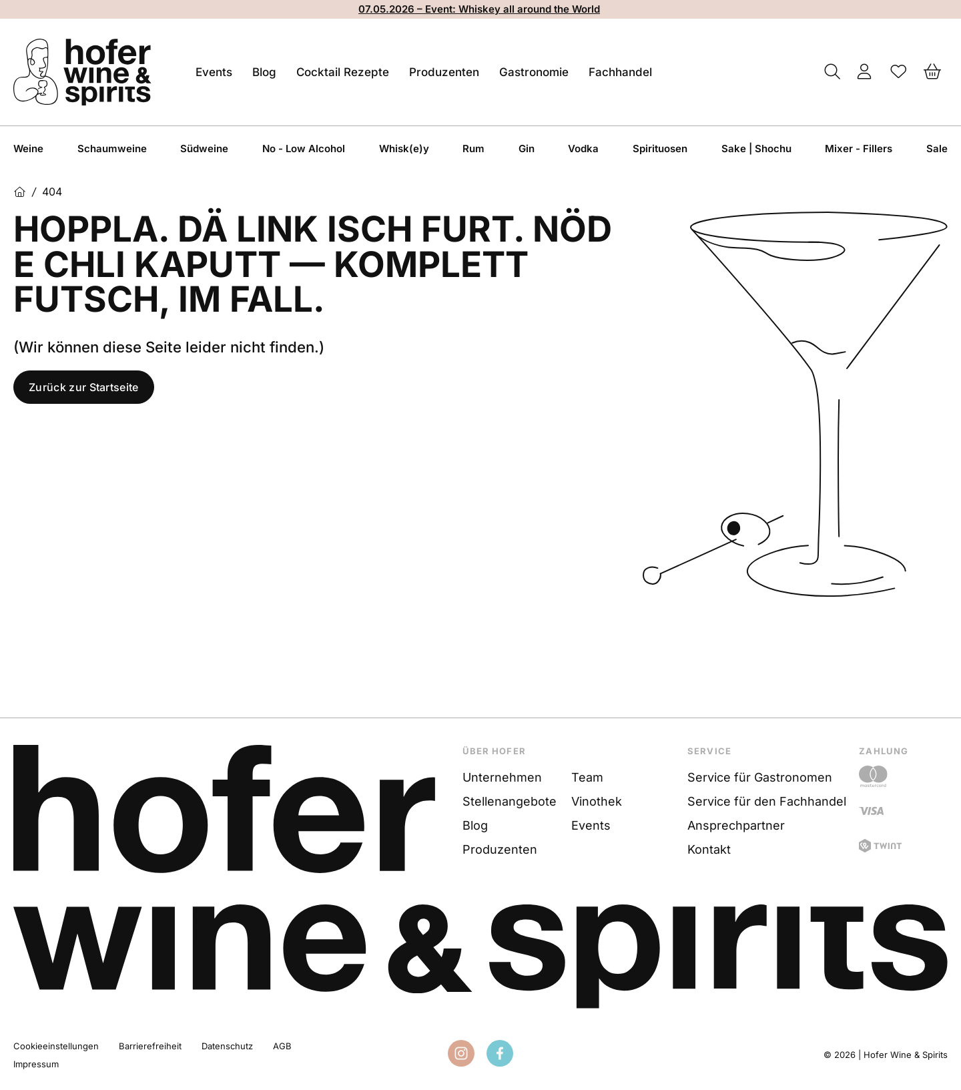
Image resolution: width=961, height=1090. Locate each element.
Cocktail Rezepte (342, 72)
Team (587, 777)
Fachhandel (620, 72)
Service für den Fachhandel (766, 801)
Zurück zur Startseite (84, 387)
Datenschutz (227, 1046)
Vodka (583, 148)
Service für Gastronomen (759, 777)
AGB (282, 1046)
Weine (28, 148)
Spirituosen (660, 148)
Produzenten (444, 72)
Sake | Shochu (756, 148)
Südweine (204, 148)
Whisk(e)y (404, 148)
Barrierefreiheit (150, 1046)
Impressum (36, 1064)
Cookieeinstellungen (56, 1046)
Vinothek (596, 801)
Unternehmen (502, 777)
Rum (473, 148)
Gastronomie (534, 72)
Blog (264, 72)
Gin (527, 148)
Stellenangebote (509, 801)
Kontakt (709, 849)
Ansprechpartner (736, 825)
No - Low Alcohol (303, 148)
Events (214, 72)
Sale (937, 148)
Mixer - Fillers (858, 148)
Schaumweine (112, 148)
